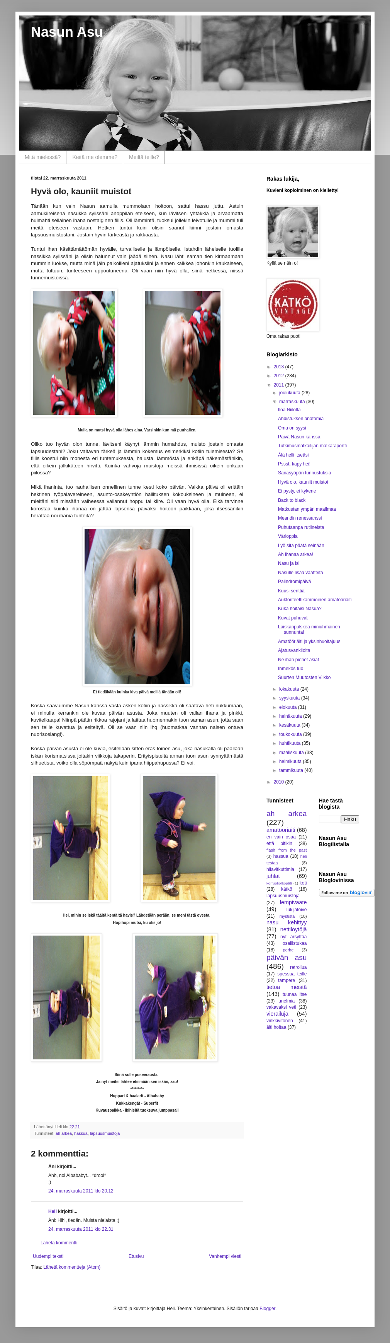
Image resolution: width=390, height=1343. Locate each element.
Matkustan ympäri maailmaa (307, 509)
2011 (279, 385)
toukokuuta (291, 734)
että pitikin (279, 843)
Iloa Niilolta (289, 409)
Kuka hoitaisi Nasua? (300, 608)
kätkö (286, 889)
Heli (52, 1211)
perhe (288, 950)
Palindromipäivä (294, 581)
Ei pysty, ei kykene (297, 491)
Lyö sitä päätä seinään (301, 545)
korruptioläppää (279, 883)
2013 (279, 367)
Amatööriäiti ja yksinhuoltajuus (309, 641)
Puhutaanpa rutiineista (301, 527)
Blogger (267, 1308)
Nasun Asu (67, 32)
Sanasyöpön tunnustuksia (304, 473)
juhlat (273, 876)
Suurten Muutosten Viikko (304, 677)
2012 (279, 375)
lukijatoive (297, 909)
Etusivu (136, 1256)
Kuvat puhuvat (293, 618)
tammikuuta (291, 770)
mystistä (287, 916)
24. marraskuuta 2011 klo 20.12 (81, 1191)
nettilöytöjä (293, 929)
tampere (286, 980)
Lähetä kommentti (59, 1242)
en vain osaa (281, 837)
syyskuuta (290, 698)
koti (303, 883)
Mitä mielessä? (43, 157)
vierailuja (277, 1014)
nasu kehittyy (286, 922)
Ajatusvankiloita (294, 650)
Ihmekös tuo (290, 668)
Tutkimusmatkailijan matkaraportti (312, 445)
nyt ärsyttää (293, 936)
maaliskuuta (292, 752)
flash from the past (286, 850)
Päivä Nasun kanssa (299, 437)
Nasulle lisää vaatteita (300, 572)
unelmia (286, 1001)
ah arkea (64, 1133)
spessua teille (292, 974)
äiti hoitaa (276, 1027)
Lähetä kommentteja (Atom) (71, 1267)
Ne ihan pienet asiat (298, 659)
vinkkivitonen (279, 1020)
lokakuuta (289, 689)
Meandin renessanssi (300, 518)
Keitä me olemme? (94, 157)
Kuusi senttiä (291, 591)
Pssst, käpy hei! (294, 464)
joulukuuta (290, 392)
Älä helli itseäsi (293, 455)
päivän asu (286, 957)
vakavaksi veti (281, 1007)
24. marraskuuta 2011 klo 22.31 (81, 1229)
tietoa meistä (286, 987)
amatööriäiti (280, 830)
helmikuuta (291, 761)
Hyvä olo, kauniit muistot (303, 482)
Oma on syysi (292, 428)
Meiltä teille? (144, 157)
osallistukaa (295, 943)
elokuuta (288, 707)
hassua (81, 1133)
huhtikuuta (290, 743)
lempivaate (293, 902)
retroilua (298, 967)
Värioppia (288, 536)
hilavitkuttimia (280, 869)
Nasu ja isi (288, 563)
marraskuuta (292, 401)
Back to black (291, 500)
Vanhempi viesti (225, 1256)
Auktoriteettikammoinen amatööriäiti (315, 599)
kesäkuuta (290, 725)
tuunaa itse (295, 994)
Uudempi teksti (48, 1256)
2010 (279, 782)
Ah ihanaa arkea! (295, 554)
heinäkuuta (291, 716)
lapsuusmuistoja (105, 1133)
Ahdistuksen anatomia (301, 418)
